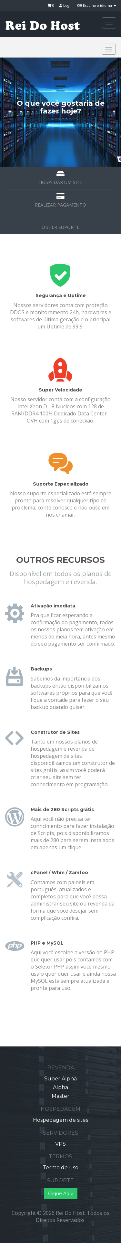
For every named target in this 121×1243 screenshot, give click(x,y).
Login (66, 5)
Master (60, 1096)
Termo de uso (60, 1167)
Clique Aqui (60, 1193)
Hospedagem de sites (60, 1120)
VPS (60, 1144)
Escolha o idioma (96, 5)
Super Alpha (60, 1079)
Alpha (60, 1087)
